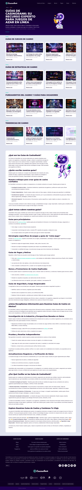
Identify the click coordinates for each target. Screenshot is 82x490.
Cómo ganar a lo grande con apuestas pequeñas (39, 446)
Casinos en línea (41, 3)
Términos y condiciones (22, 488)
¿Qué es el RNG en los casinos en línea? (39, 449)
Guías (67, 3)
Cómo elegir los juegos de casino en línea (39, 444)
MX (7, 465)
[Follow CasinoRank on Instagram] (63, 465)
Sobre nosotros (62, 442)
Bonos (55, 3)
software (46, 328)
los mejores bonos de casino (31, 274)
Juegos (49, 3)
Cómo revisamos (63, 446)
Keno (17, 444)
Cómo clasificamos (62, 449)
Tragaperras (17, 449)
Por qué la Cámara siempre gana (39, 442)
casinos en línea (22, 222)
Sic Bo (17, 446)
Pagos (61, 3)
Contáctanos (63, 444)
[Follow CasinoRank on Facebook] (60, 465)
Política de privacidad (63, 451)
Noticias (74, 3)
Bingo (17, 442)
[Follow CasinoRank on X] (66, 465)
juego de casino (18, 238)
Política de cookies (42, 488)
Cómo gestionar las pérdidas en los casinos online (39, 451)
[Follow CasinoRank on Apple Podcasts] (75, 465)
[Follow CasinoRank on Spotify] (72, 465)
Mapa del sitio (61, 488)
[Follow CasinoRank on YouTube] (69, 465)
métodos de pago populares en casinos (26, 258)
